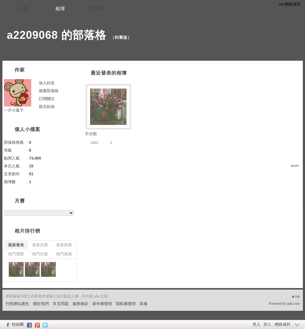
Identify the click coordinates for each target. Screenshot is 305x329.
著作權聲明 (102, 303)
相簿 (60, 8)
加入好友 (47, 83)
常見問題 (61, 303)
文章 (24, 8)
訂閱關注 (47, 98)
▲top (295, 296)
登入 (256, 324)
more (295, 165)
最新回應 (40, 245)
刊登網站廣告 (17, 303)
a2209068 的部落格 (56, 35)
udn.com (293, 303)
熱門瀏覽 (16, 254)
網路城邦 (282, 324)
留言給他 (47, 106)
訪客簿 (96, 8)
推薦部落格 (49, 91)
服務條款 (80, 303)
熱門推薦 (64, 254)
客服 (143, 303)
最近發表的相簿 (109, 73)
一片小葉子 (14, 110)
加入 (267, 324)
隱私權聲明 (126, 303)
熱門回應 (40, 254)
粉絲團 (18, 324)
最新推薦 (64, 245)
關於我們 (41, 303)
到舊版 (121, 37)
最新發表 (16, 245)
